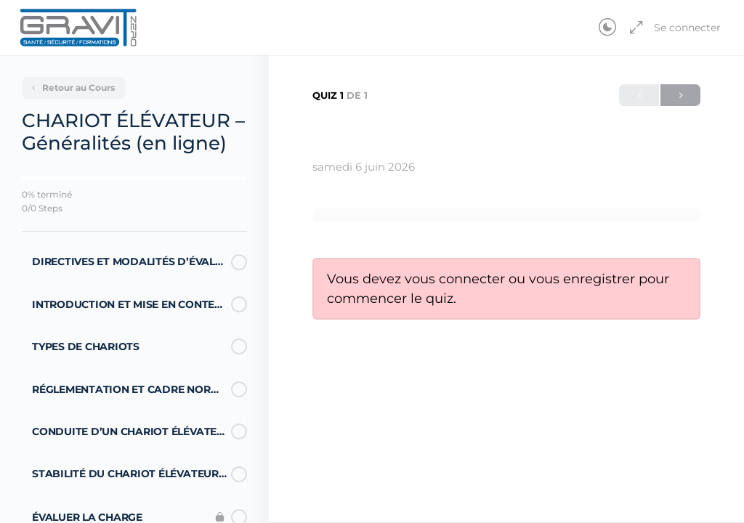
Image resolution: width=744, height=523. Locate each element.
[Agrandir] (633, 27)
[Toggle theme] (607, 27)
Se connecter (687, 27)
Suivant (680, 95)
